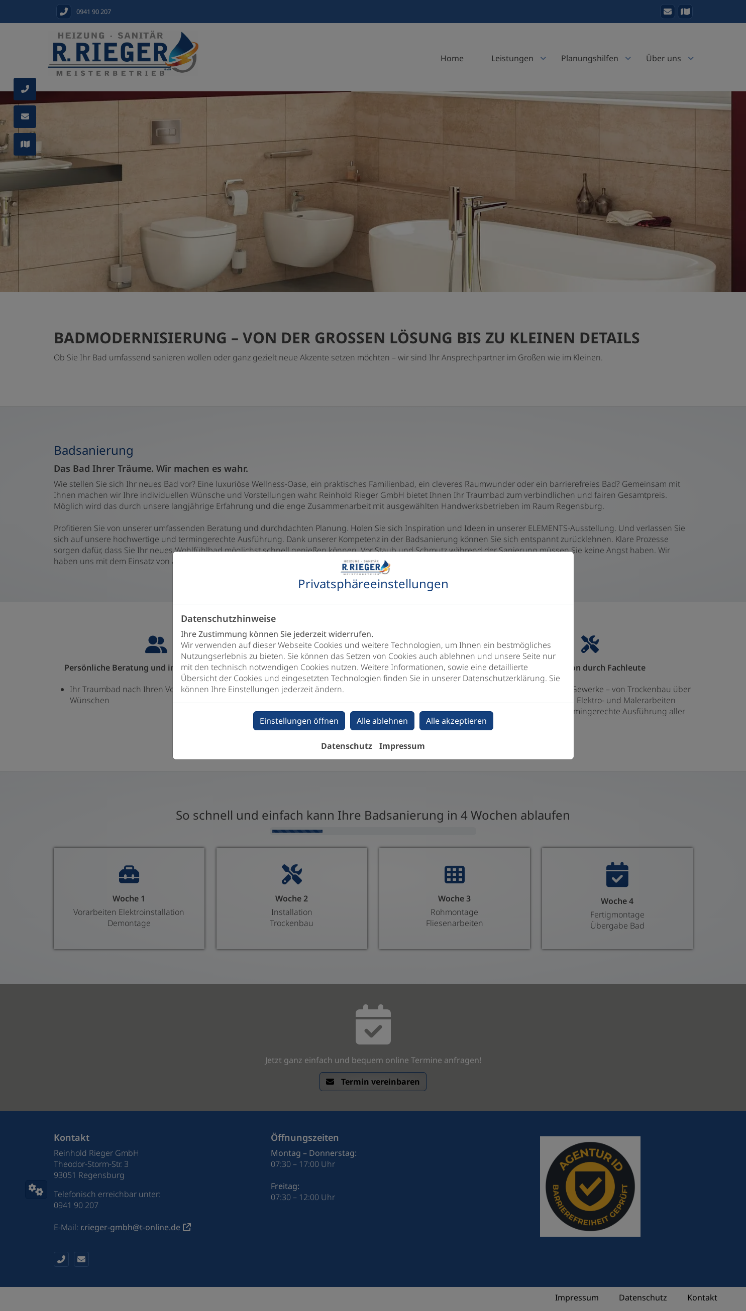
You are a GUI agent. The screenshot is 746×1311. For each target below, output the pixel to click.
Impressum (402, 745)
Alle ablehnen (382, 720)
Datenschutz (346, 745)
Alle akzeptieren (456, 720)
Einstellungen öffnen (299, 720)
